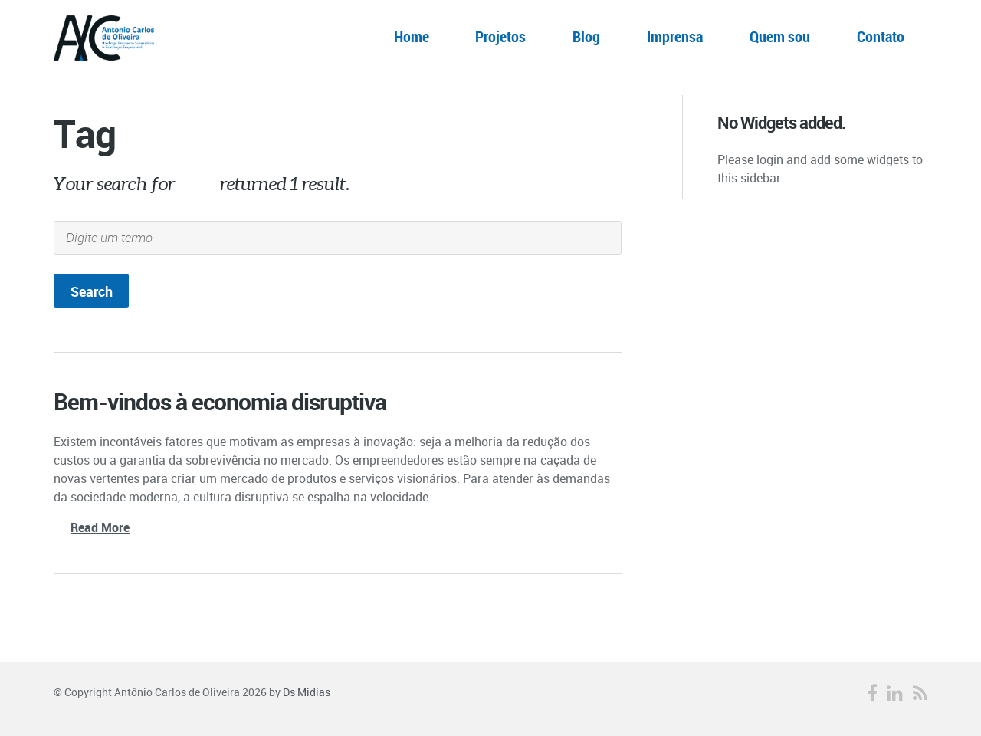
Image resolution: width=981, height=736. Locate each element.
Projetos (500, 36)
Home (411, 36)
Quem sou (780, 36)
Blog (586, 36)
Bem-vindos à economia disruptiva (220, 401)
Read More (100, 527)
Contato (880, 36)
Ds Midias (306, 692)
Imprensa (675, 36)
